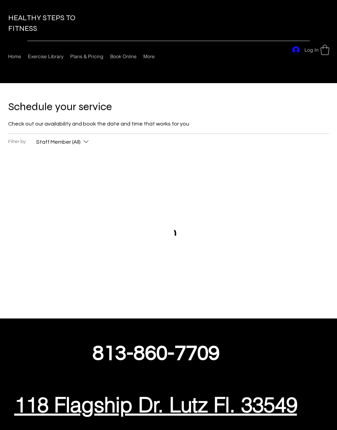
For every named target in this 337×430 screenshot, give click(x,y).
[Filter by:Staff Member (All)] (63, 142)
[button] (325, 50)
